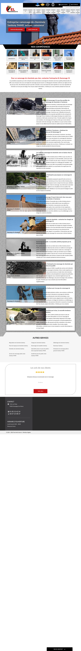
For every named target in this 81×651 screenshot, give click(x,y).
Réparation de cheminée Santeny (17, 342)
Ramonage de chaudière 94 (53, 11)
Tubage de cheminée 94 (68, 11)
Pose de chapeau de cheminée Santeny (18, 345)
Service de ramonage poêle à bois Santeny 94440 (17, 354)
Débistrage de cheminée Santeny (61, 342)
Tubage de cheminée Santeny (38, 342)
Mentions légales (27, 432)
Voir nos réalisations (16, 29)
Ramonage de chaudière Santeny (39, 345)
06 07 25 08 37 (73, 4)
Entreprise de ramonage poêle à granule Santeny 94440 (61, 349)
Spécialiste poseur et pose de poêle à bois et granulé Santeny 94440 (40, 349)
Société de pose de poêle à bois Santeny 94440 (38, 354)
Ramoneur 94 (25, 10)
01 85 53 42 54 (63, 4)
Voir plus (40, 391)
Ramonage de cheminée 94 (48, 11)
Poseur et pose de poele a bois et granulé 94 (43, 13)
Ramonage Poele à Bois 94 (30, 11)
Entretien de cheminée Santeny (16, 348)
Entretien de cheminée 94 (78, 11)
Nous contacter (32, 29)
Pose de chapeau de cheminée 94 (58, 12)
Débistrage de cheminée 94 (63, 11)
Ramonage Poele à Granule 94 (38, 11)
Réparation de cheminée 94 (73, 11)
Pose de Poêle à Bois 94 (34, 12)
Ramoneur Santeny (58, 345)
